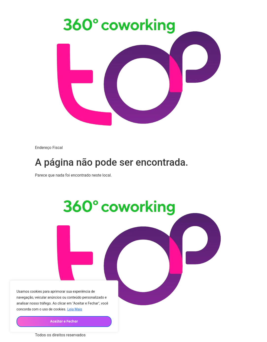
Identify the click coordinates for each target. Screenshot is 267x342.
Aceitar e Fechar (64, 321)
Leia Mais (74, 309)
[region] (64, 306)
